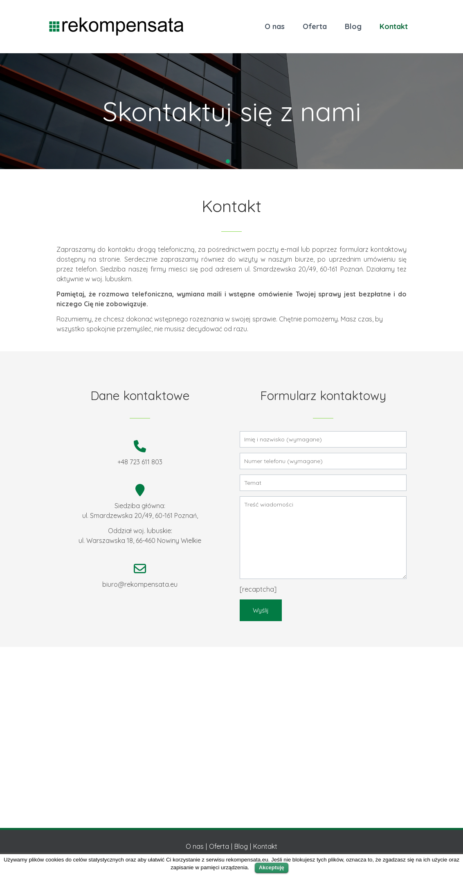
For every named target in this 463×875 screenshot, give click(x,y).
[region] (231, 111)
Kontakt (394, 26)
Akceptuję (271, 867)
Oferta (315, 26)
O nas (275, 26)
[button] (228, 161)
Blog (353, 26)
